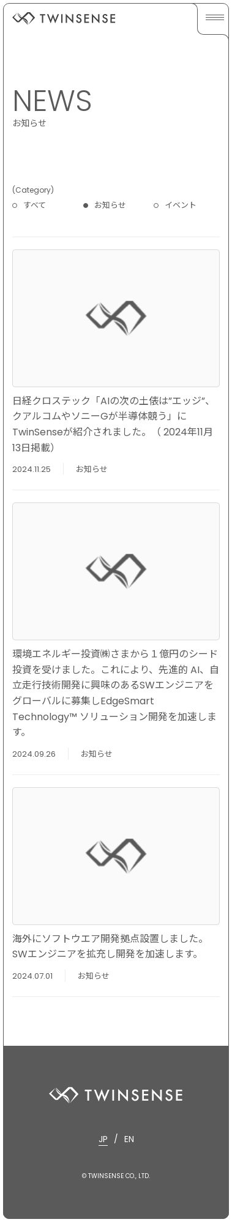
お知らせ (110, 205)
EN (129, 1139)
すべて (34, 205)
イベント (180, 205)
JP (103, 1139)
